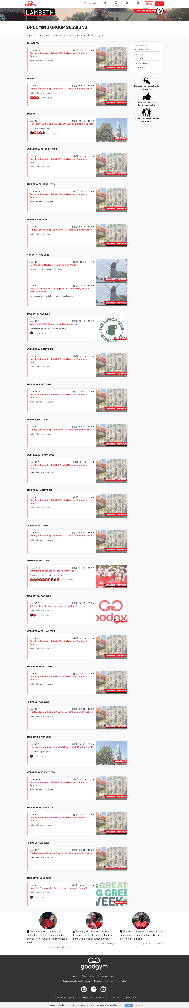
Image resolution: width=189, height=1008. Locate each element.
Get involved (91, 3)
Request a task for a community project (110, 981)
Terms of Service (101, 997)
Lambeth (40, 12)
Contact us (102, 976)
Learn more (138, 1005)
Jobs (92, 976)
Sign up (159, 4)
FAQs (83, 976)
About (75, 976)
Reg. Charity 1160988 (85, 997)
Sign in (149, 4)
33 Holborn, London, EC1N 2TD (63, 997)
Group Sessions (142, 49)
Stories (114, 976)
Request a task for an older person (76, 981)
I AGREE (129, 1005)
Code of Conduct (130, 997)
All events (139, 67)
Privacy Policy (116, 997)
